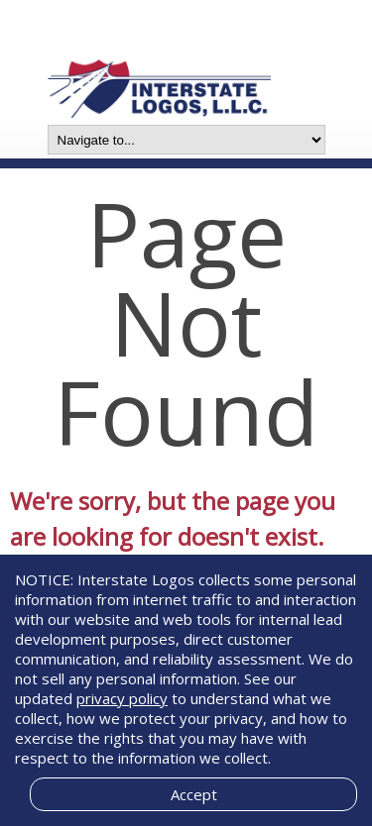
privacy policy (122, 698)
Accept (194, 794)
